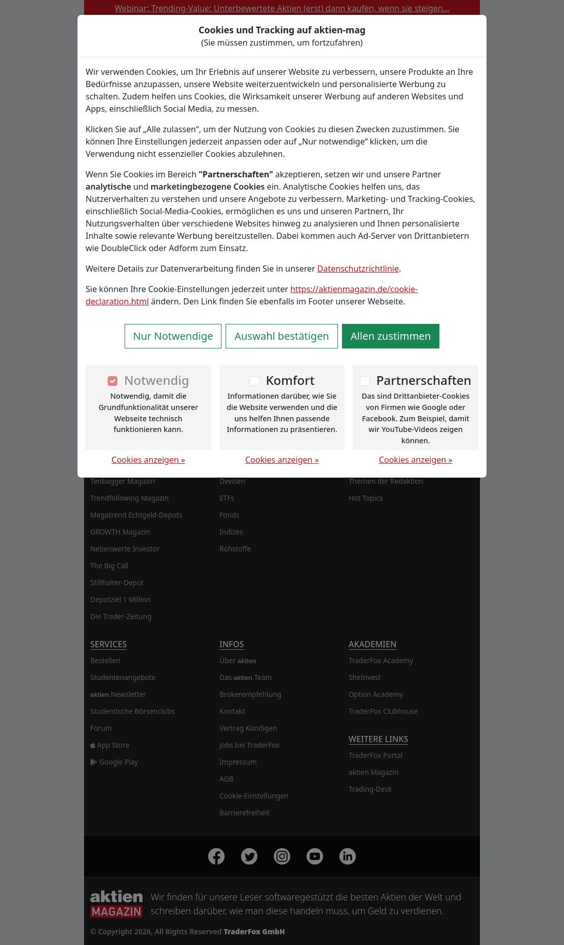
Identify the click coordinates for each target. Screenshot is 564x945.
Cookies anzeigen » (149, 459)
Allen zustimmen (391, 336)
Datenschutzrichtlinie (358, 268)
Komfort (290, 380)
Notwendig (156, 380)
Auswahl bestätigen (281, 336)
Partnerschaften (424, 380)
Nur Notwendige (173, 336)
